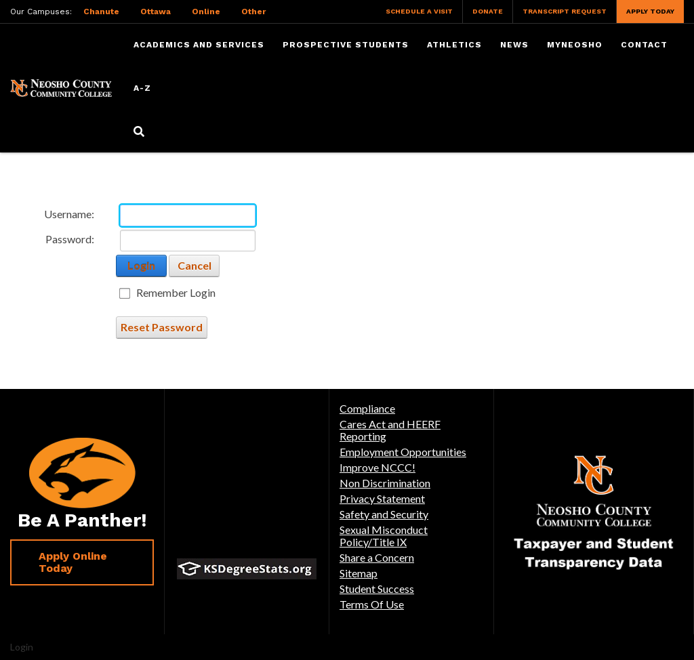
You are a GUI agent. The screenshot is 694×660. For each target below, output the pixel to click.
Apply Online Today (73, 562)
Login (141, 265)
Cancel (194, 265)
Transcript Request (565, 11)
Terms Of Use (372, 604)
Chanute (101, 11)
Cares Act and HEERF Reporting (390, 429)
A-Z (142, 88)
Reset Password (162, 327)
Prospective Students (346, 44)
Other (253, 11)
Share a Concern (377, 557)
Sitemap (358, 572)
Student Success (377, 588)
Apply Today (650, 11)
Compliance (367, 408)
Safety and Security (384, 514)
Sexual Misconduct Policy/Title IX (384, 535)
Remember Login (176, 293)
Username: (69, 213)
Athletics (454, 44)
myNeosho (575, 44)
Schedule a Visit (419, 11)
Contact (644, 44)
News (514, 44)
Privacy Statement (382, 498)
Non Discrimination (385, 482)
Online (206, 11)
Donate (487, 11)
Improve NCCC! (377, 467)
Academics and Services (199, 44)
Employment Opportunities (403, 451)
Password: (69, 238)
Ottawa (155, 11)
